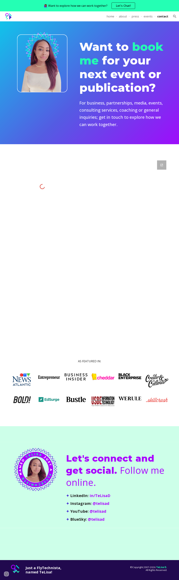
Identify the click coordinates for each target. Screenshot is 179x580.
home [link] (110, 16)
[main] (123, 82)
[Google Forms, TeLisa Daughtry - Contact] (123, 244)
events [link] (148, 16)
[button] (174, 16)
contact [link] (162, 16)
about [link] (123, 16)
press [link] (135, 16)
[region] (89, 5)
